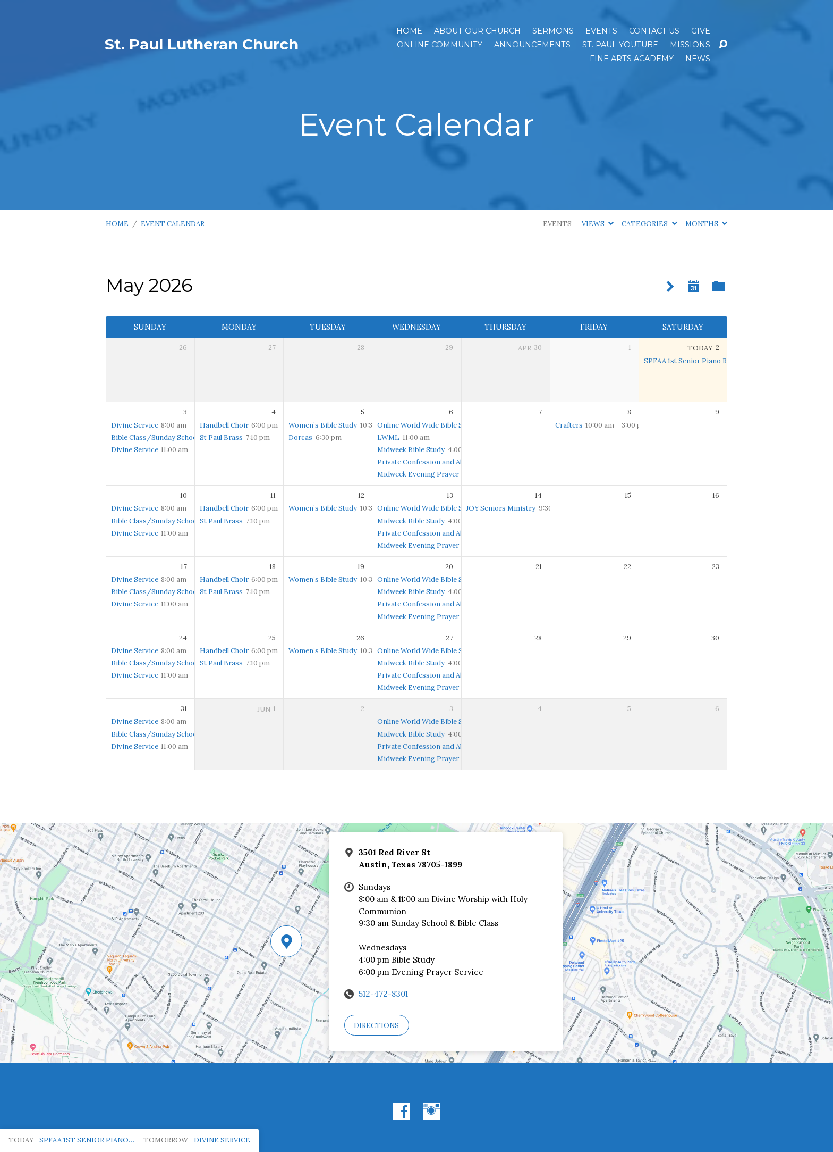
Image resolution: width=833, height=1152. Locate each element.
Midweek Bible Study (411, 449)
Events (601, 31)
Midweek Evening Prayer (418, 474)
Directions (376, 1025)
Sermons (553, 31)
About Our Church (477, 31)
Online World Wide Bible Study (427, 425)
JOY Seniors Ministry (501, 508)
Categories (649, 223)
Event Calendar (173, 223)
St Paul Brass (221, 437)
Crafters (569, 425)
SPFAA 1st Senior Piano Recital (694, 360)
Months (706, 223)
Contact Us (654, 31)
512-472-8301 (383, 994)
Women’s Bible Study (322, 425)
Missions (690, 44)
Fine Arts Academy (632, 58)
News (697, 58)
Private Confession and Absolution (434, 461)
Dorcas (300, 437)
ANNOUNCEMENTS (532, 44)
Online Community (439, 44)
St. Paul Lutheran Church (202, 44)
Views (598, 223)
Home (409, 31)
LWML (388, 437)
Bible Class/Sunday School (155, 437)
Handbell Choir (224, 425)
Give (700, 31)
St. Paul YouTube (620, 44)
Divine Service (134, 425)
